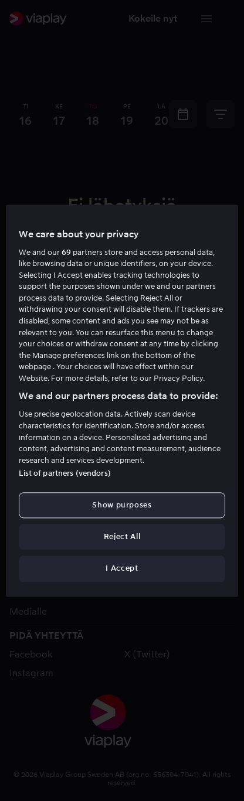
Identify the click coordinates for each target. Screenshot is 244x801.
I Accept (122, 568)
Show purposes (121, 504)
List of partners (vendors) (64, 473)
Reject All (122, 537)
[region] (122, 400)
